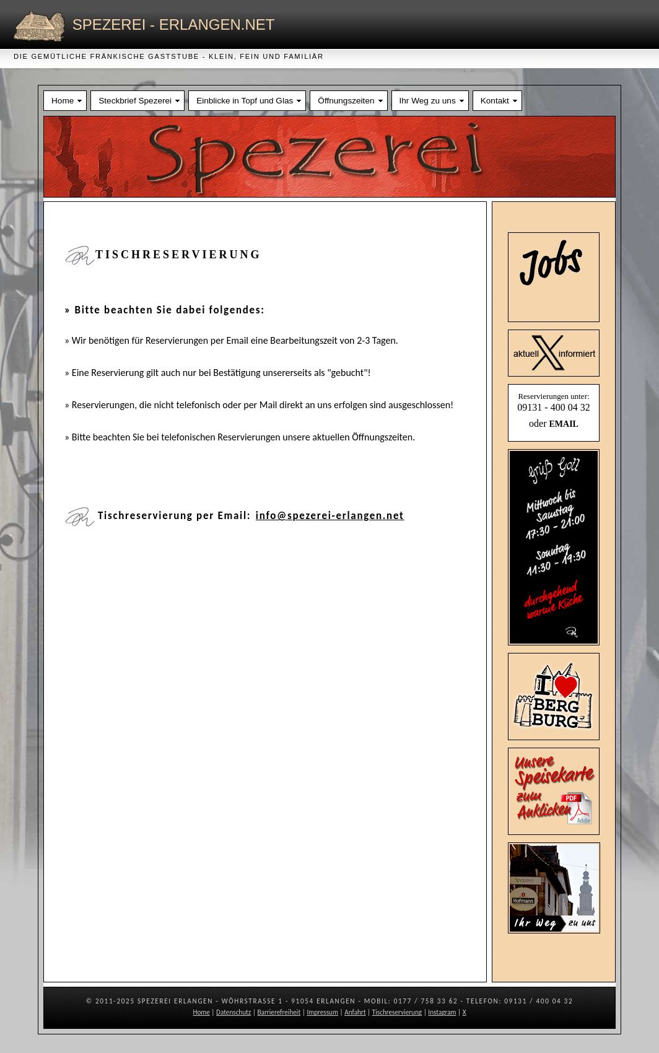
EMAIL (563, 424)
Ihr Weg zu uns (427, 100)
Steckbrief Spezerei (135, 100)
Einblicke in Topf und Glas (244, 100)
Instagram (442, 1012)
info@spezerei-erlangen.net (330, 515)
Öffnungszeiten (346, 100)
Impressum (322, 1012)
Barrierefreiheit (279, 1012)
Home (62, 100)
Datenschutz (233, 1012)
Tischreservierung (397, 1012)
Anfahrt (354, 1012)
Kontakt (495, 100)
